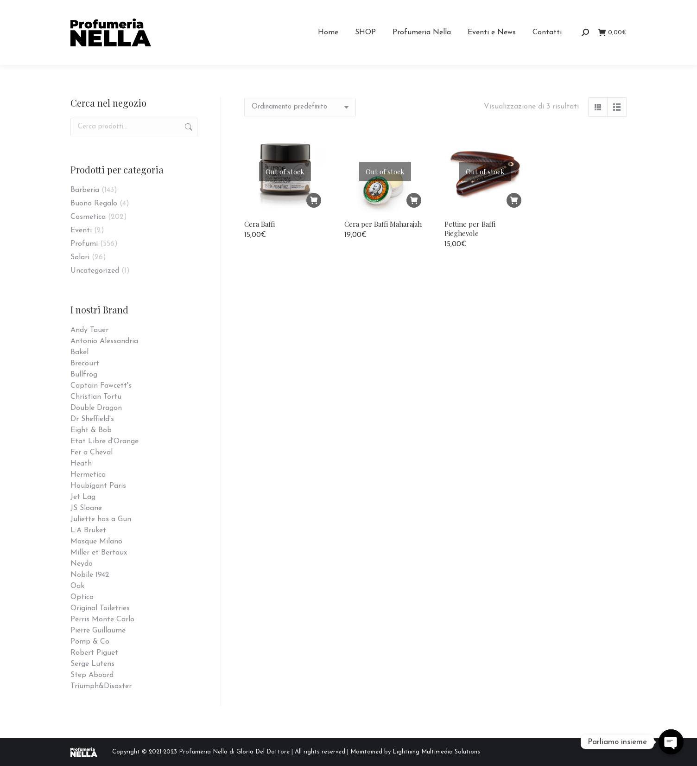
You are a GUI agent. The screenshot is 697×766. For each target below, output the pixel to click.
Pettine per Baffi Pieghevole (469, 228)
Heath (81, 463)
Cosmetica (88, 217)
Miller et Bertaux (98, 552)
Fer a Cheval (91, 452)
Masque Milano (96, 541)
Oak (77, 586)
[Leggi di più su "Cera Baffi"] (313, 200)
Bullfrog (83, 374)
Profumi (84, 244)
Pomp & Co (89, 641)
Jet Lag (82, 497)
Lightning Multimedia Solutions (436, 752)
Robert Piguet (94, 653)
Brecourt (84, 363)
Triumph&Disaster (101, 686)
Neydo (81, 564)
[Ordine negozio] (300, 107)
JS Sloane (86, 508)
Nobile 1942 (89, 575)
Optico (82, 597)
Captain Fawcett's (101, 385)
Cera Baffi (259, 224)
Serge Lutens (92, 664)
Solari (79, 257)
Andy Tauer (89, 330)
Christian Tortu (95, 397)
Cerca (187, 127)
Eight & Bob (91, 430)
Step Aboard (92, 675)
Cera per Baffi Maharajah (383, 224)
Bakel (79, 352)
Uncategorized (94, 270)
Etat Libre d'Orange (104, 441)
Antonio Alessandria (104, 341)
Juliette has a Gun (100, 519)
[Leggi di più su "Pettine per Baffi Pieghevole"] (514, 200)
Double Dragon (96, 408)
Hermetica (88, 475)
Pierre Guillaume (98, 630)
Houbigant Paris (98, 486)
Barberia (84, 190)
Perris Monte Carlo (102, 619)
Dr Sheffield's (92, 419)
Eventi (81, 230)
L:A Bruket (88, 530)
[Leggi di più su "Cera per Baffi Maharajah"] (413, 200)
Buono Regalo (93, 203)
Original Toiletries (100, 608)
